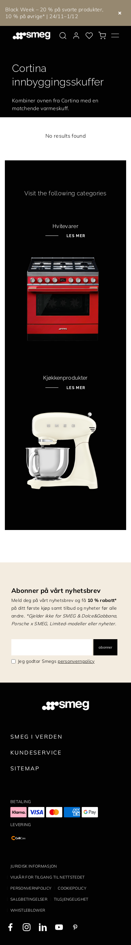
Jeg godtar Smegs (56, 661)
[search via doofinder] (63, 35)
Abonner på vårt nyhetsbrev (56, 590)
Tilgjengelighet (71, 899)
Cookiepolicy (72, 888)
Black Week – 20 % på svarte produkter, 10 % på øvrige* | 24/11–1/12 (54, 12)
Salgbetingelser (28, 899)
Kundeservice (36, 752)
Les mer (75, 236)
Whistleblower (27, 910)
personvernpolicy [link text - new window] (76, 661)
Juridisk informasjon (33, 866)
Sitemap (25, 768)
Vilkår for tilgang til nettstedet (47, 877)
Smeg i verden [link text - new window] (36, 736)
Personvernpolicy (30, 888)
